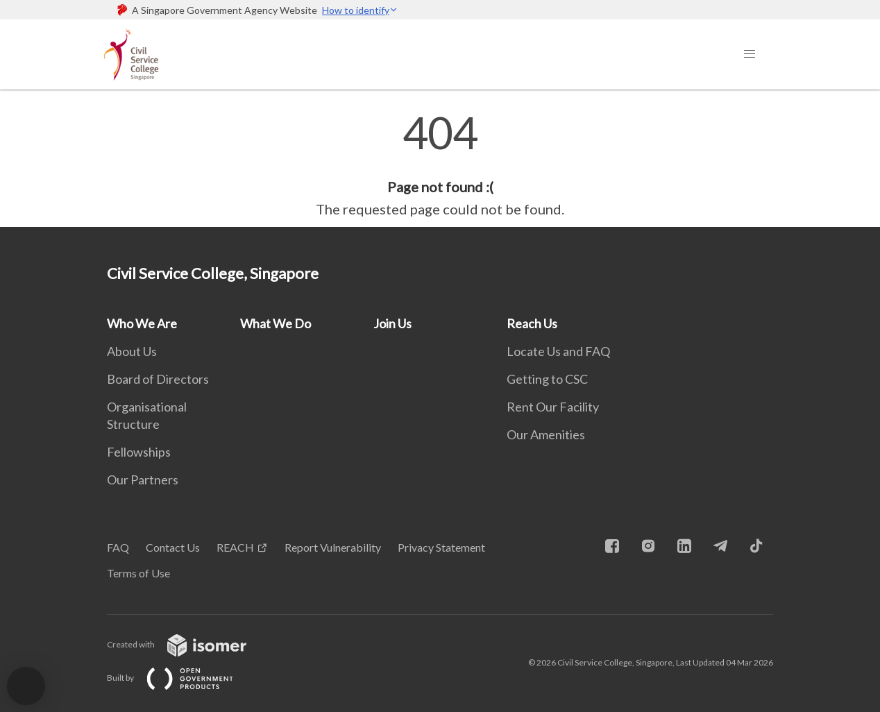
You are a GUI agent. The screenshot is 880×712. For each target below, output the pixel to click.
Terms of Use (138, 572)
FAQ (118, 547)
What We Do (275, 323)
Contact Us (173, 547)
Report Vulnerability (333, 547)
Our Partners (142, 479)
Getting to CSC (547, 379)
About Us (132, 351)
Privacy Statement (441, 547)
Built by (181, 677)
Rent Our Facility (553, 406)
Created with (188, 644)
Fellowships (139, 451)
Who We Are (142, 323)
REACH (235, 547)
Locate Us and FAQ (558, 351)
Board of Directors (158, 379)
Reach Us (532, 323)
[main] (440, 165)
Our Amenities (546, 434)
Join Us (392, 323)
